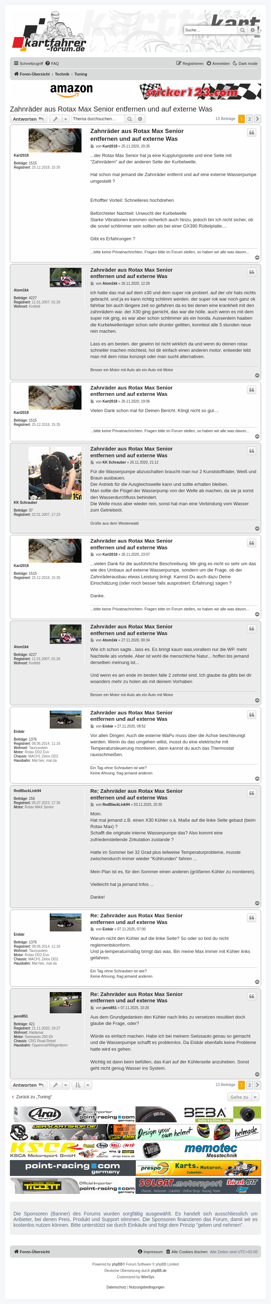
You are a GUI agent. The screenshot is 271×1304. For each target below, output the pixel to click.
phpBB (117, 1264)
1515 (33, 163)
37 (31, 510)
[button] (257, 119)
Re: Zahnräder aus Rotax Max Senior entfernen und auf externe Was (136, 794)
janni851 (21, 1016)
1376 (33, 739)
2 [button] (249, 119)
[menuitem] (52, 63)
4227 (33, 298)
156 (32, 799)
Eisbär (19, 732)
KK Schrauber (25, 503)
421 (32, 1024)
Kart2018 (21, 155)
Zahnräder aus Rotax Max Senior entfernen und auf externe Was (111, 109)
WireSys (147, 1277)
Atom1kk (21, 290)
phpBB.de (159, 1271)
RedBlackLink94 (27, 791)
